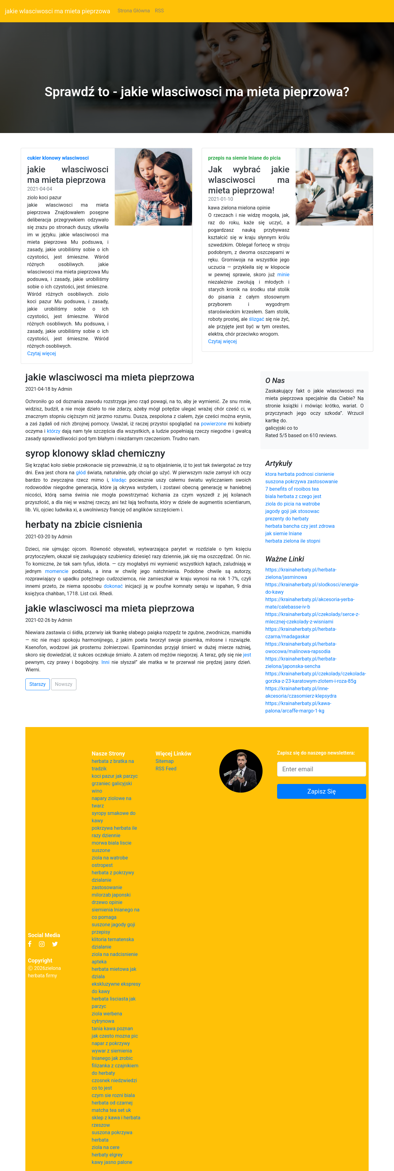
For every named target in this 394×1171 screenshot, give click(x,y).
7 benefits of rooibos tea (292, 489)
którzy (53, 431)
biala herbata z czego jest (293, 496)
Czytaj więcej (41, 353)
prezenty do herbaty (287, 519)
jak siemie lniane (283, 533)
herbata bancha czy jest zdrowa (300, 526)
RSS (159, 11)
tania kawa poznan (112, 1028)
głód (80, 473)
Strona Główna (134, 11)
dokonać (113, 586)
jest (247, 655)
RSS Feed (166, 769)
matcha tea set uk (111, 1110)
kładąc (119, 480)
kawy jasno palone (112, 1162)
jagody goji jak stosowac (292, 511)
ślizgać (256, 319)
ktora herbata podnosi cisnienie (299, 474)
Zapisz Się (321, 791)
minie (283, 275)
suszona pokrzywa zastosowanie (301, 481)
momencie (56, 571)
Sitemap (165, 761)
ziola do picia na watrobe (292, 504)
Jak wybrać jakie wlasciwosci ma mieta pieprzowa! (248, 179)
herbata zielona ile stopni (292, 541)
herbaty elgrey (107, 1155)
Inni (105, 662)
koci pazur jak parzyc (115, 776)
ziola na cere (106, 1147)
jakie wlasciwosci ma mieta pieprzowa (57, 11)
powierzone (213, 424)
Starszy (37, 684)
